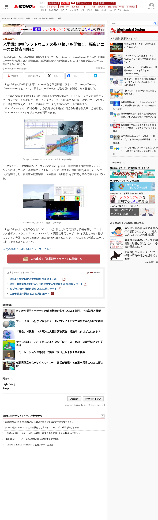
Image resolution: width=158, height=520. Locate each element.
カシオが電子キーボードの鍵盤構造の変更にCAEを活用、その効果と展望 (58, 310)
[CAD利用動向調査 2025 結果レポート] (32, 293)
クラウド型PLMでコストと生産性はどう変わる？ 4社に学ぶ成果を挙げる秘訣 (42, 427)
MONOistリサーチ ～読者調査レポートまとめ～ (130, 168)
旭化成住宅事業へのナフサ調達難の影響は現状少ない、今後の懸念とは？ (141, 243)
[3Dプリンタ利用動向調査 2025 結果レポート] (35, 289)
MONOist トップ (93, 399)
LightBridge (9, 384)
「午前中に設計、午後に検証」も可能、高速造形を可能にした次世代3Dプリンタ (42, 433)
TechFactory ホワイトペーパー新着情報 (22, 416)
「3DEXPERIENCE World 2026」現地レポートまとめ (29, 445)
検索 (155, 23)
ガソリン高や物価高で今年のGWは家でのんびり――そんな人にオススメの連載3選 (141, 231)
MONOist (5, 18)
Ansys (6, 388)
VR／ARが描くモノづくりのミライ (125, 206)
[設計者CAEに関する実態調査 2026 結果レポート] (37, 279)
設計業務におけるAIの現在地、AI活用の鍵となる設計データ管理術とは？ (39, 422)
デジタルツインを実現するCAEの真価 (126, 193)
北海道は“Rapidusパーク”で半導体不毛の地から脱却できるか (141, 255)
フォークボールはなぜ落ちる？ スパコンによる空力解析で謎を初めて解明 (59, 321)
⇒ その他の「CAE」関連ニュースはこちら (27, 249)
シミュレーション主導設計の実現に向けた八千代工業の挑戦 (50, 352)
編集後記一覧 (152, 262)
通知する (36, 76)
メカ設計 (14, 18)
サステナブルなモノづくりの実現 (124, 181)
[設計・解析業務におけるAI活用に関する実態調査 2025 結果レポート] (48, 284)
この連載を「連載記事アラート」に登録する (56, 258)
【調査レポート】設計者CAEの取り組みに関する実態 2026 (32, 439)
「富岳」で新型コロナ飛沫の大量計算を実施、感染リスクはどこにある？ (58, 331)
